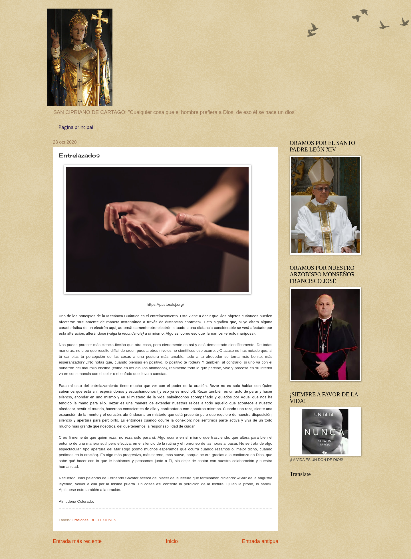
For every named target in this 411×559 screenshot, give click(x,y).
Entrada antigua (260, 541)
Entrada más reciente (77, 541)
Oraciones (80, 520)
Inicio (172, 541)
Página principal (76, 127)
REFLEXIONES (103, 520)
